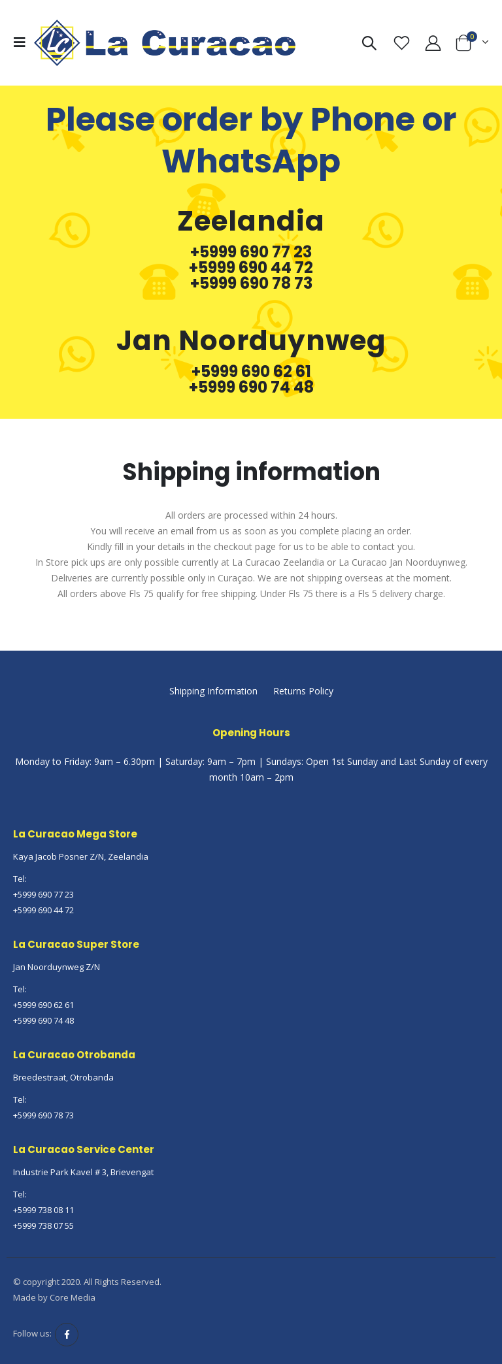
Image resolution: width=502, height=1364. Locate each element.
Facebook (66, 1334)
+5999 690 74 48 (251, 387)
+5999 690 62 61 (251, 372)
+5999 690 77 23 (251, 252)
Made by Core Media (54, 1297)
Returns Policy (303, 691)
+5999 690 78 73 (251, 283)
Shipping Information (213, 691)
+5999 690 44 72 (251, 268)
